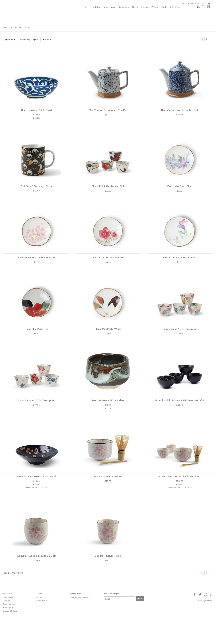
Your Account (7, 594)
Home (138, 13)
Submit (140, 599)
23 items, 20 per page (29, 40)
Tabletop (98, 13)
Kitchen (147, 13)
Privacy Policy (41, 601)
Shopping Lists (8, 608)
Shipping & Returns (10, 611)
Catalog (39, 597)
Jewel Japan (112, 13)
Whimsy (158, 13)
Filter (47, 40)
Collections (126, 13)
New (88, 13)
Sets (167, 13)
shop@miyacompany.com (79, 598)
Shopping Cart (8, 597)
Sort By (10, 40)
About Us (39, 594)
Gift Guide (178, 13)
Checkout (6, 601)
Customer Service (9, 604)
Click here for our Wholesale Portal (197, 4)
